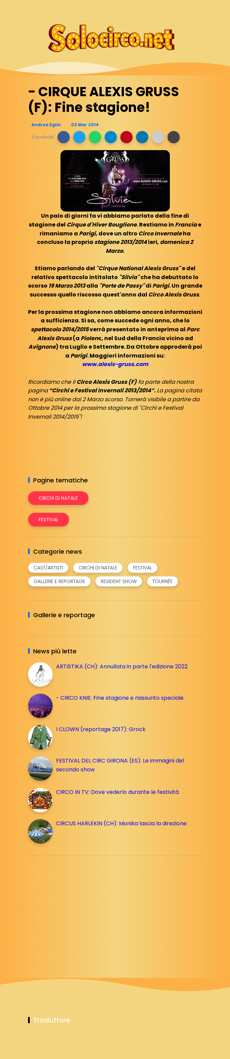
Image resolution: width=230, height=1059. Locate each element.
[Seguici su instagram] (162, 9)
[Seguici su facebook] (150, 9)
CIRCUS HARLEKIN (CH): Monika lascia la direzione (121, 823)
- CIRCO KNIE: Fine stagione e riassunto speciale (120, 698)
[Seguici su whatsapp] (186, 9)
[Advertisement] (79, 909)
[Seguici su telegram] (174, 9)
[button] (63, 137)
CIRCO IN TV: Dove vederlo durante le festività (117, 792)
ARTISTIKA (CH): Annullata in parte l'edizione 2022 (122, 666)
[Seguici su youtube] (198, 9)
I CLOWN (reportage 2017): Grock (101, 729)
